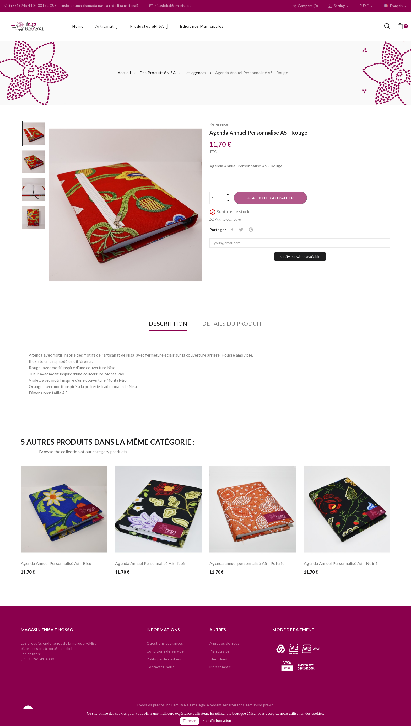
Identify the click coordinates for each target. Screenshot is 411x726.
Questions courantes (165, 643)
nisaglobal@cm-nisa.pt (170, 6)
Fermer (189, 721)
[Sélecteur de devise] (366, 6)
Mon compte (220, 667)
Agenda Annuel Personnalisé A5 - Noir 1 (341, 563)
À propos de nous (224, 643)
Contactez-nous (160, 667)
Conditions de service (165, 651)
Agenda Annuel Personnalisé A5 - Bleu (56, 563)
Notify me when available (300, 256)
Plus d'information (217, 721)
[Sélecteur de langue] (395, 6)
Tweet (242, 230)
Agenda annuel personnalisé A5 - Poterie (246, 563)
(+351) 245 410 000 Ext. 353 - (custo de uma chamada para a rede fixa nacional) (71, 6)
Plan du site (219, 651)
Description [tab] (167, 323)
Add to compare (225, 219)
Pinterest (252, 230)
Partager (233, 230)
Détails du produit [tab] (233, 323)
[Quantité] (217, 198)
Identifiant (218, 659)
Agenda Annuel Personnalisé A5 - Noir (150, 563)
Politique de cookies (164, 659)
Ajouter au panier (273, 197)
